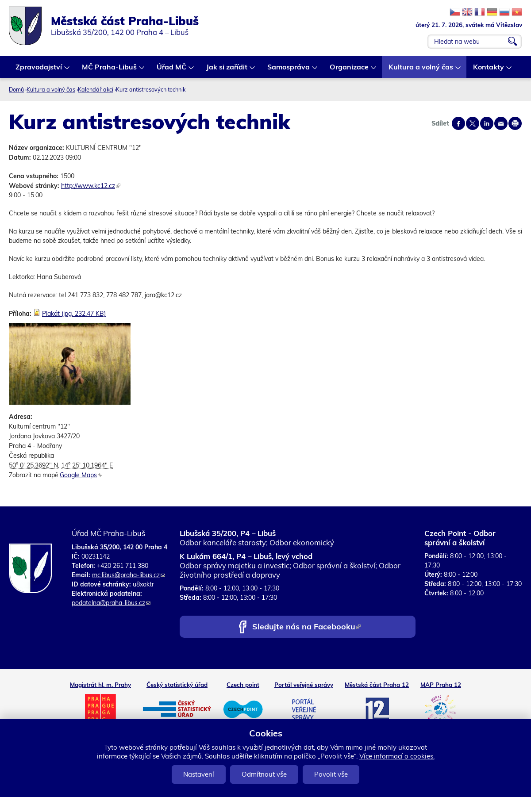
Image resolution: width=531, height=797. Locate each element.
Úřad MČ (172, 70)
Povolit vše (331, 774)
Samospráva (289, 70)
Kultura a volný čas (421, 70)
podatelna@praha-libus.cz (111, 603)
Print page (515, 123)
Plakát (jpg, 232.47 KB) (74, 314)
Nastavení (198, 774)
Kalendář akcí (95, 89)
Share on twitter (472, 123)
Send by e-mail (501, 123)
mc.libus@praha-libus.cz (128, 575)
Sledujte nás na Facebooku (306, 627)
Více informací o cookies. (397, 756)
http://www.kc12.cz (90, 186)
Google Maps (81, 475)
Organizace (349, 70)
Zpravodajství (39, 70)
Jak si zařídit (227, 70)
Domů (16, 89)
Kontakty (489, 70)
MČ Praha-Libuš (109, 70)
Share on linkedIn (486, 123)
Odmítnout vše (264, 774)
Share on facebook (458, 123)
